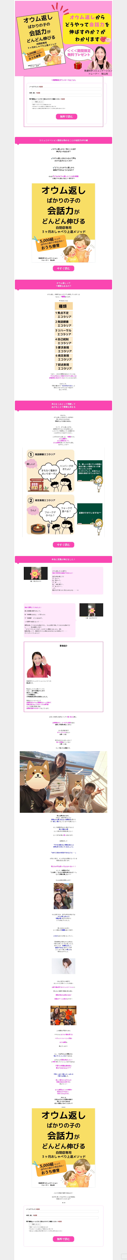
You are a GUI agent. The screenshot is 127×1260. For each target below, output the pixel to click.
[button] (63, 1256)
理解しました (38, 101)
